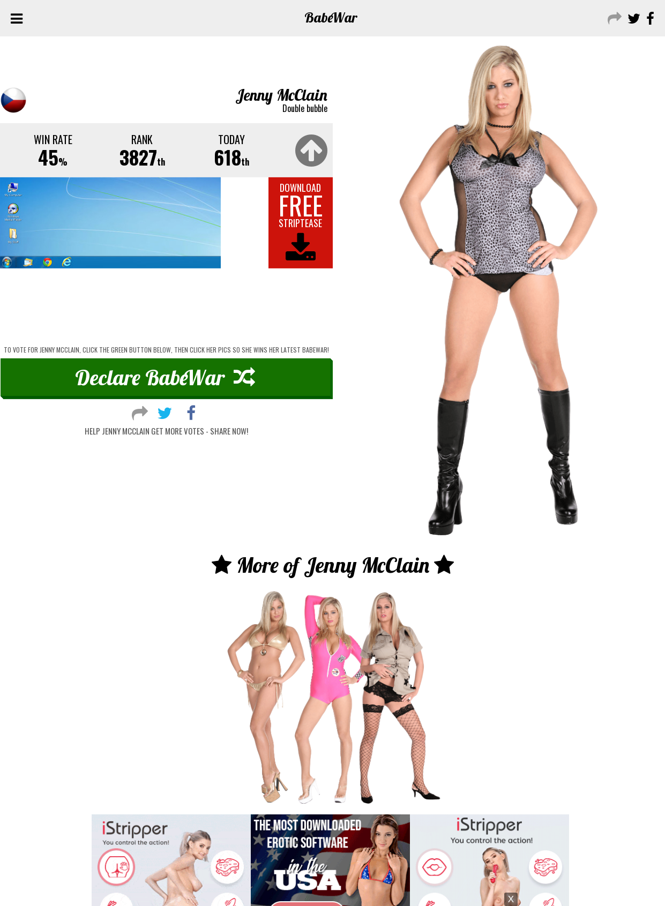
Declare (165, 377)
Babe (330, 17)
